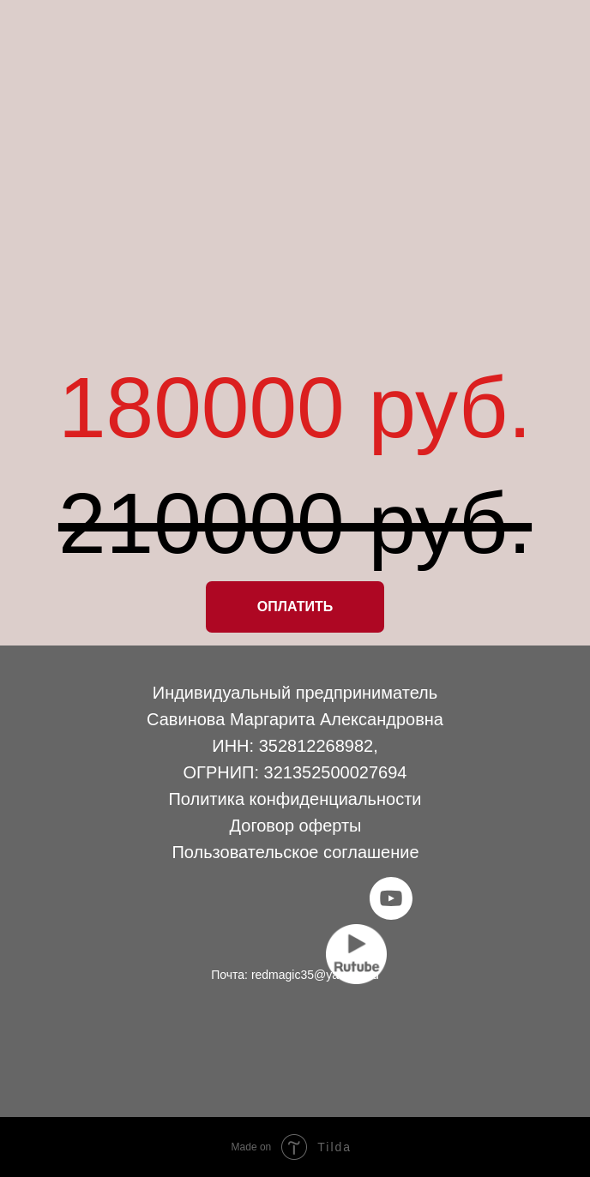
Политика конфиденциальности (294, 799)
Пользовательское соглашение (295, 852)
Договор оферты (296, 825)
